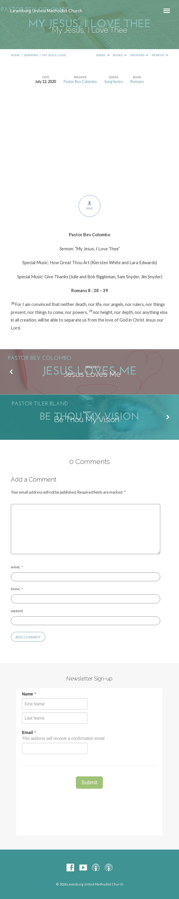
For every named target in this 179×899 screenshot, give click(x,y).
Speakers (139, 55)
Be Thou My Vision (86, 419)
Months (160, 55)
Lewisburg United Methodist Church (46, 10)
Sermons (31, 55)
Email (17, 589)
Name (17, 567)
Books (120, 55)
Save (89, 205)
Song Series (113, 81)
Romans (137, 81)
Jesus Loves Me (92, 374)
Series (103, 55)
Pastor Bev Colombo (80, 81)
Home (15, 55)
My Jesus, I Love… (55, 55)
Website (17, 611)
